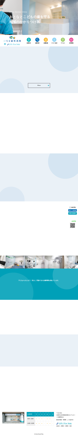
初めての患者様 (72, 210)
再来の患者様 (72, 213)
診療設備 (46, 42)
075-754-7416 (13, 44)
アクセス (63, 42)
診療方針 (29, 42)
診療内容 (37, 42)
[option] (25, 261)
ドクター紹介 (54, 42)
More (43, 84)
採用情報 (71, 42)
